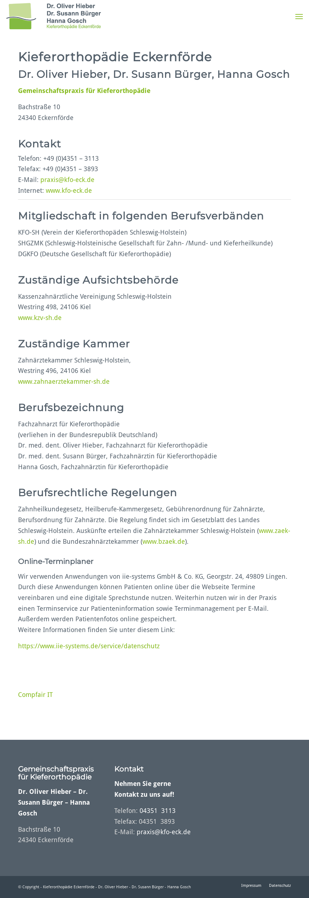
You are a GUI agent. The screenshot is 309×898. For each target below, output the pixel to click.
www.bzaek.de (163, 541)
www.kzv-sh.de (40, 317)
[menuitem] (299, 16)
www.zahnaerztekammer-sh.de (64, 381)
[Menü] (299, 16)
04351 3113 (158, 810)
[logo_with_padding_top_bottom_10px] (53, 16)
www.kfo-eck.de (69, 190)
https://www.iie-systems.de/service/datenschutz (89, 646)
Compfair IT (35, 694)
